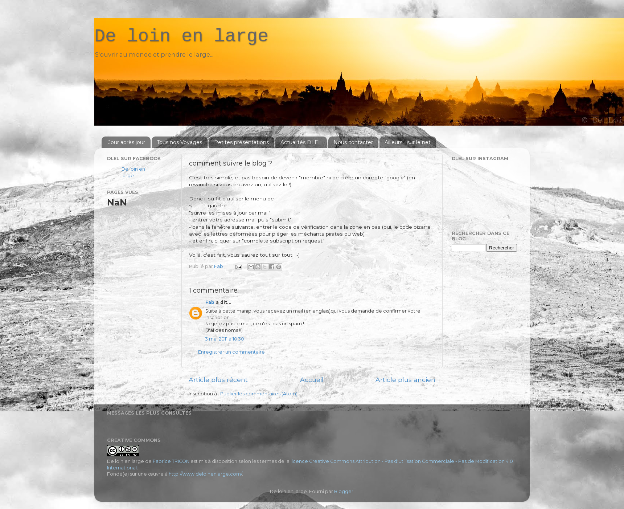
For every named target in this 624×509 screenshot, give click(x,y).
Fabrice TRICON (171, 461)
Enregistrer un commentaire (231, 352)
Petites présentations (241, 142)
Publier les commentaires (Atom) (258, 393)
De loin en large (181, 36)
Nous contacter (353, 142)
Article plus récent (218, 379)
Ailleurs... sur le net (408, 142)
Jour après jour (126, 142)
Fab (209, 302)
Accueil (312, 379)
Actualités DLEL (300, 142)
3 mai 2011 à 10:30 (224, 339)
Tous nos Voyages (179, 142)
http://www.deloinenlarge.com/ (205, 474)
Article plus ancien (405, 379)
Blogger (343, 491)
